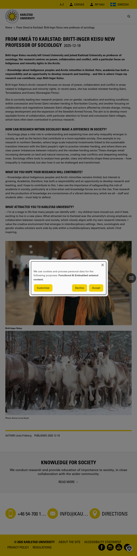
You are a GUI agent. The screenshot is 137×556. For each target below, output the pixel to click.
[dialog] (68, 277)
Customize (43, 288)
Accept (96, 288)
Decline (79, 288)
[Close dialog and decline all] (102, 263)
